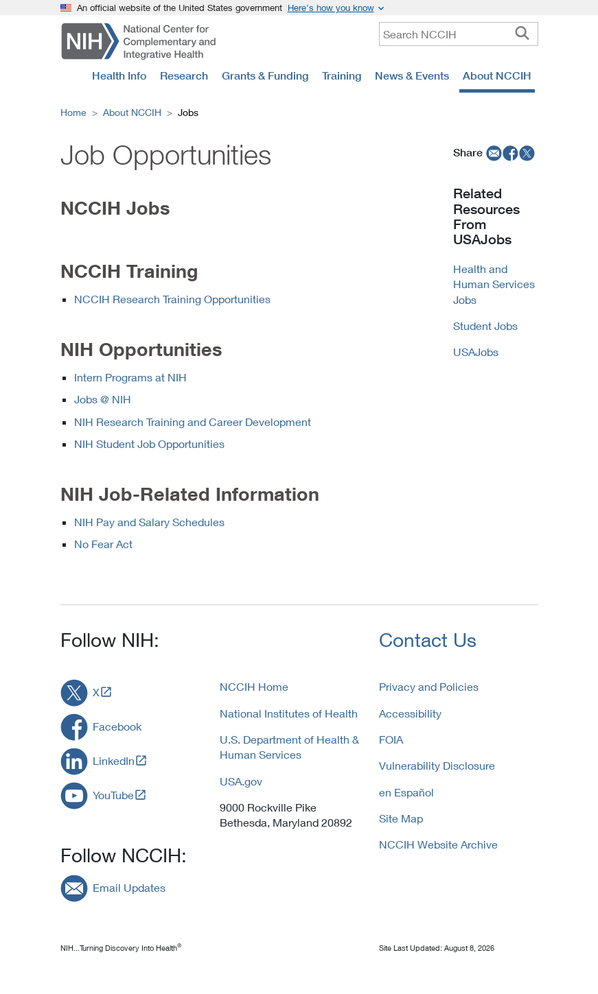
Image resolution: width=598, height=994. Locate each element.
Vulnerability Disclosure (437, 765)
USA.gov (241, 781)
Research (184, 75)
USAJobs (475, 351)
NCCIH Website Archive (438, 844)
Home (73, 112)
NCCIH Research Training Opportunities (172, 298)
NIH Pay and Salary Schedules (149, 521)
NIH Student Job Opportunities (149, 443)
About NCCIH (497, 75)
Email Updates (129, 887)
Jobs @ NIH (102, 398)
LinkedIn (114, 760)
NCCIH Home (254, 686)
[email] (493, 152)
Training (341, 75)
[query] (458, 34)
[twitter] (527, 152)
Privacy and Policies (429, 686)
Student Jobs (485, 325)
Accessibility (410, 713)
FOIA (391, 739)
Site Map (401, 818)
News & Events (412, 75)
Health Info (119, 75)
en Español (406, 791)
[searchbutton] (522, 33)
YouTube (113, 794)
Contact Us (427, 639)
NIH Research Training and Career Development (192, 421)
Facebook (117, 726)
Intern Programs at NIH (130, 376)
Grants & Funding (265, 75)
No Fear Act (103, 543)
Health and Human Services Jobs (494, 284)
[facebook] (511, 152)
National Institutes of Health (289, 713)
